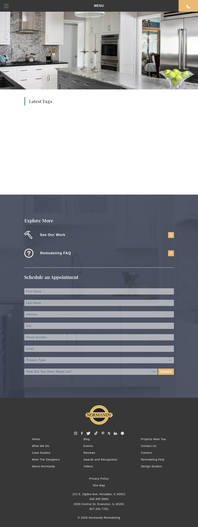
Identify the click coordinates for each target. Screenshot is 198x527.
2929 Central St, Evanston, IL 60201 (99, 504)
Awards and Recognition (100, 459)
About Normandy (43, 466)
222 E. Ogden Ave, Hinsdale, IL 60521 (99, 494)
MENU (54, 6)
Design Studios (151, 466)
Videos (88, 466)
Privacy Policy (99, 478)
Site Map (99, 485)
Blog (87, 439)
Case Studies (41, 452)
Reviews (89, 452)
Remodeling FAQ (152, 459)
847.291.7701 (99, 508)
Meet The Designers (46, 459)
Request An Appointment (188, 7)
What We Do (40, 445)
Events (88, 445)
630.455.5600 (99, 499)
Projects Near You (153, 439)
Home (36, 439)
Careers (146, 452)
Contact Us (148, 445)
